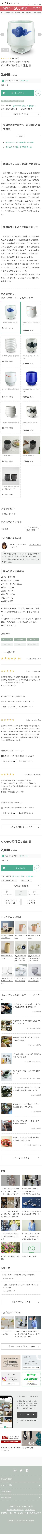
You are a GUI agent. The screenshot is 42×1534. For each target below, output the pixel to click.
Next (40, 34)
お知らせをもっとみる (21, 1302)
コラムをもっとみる (21, 1158)
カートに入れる (17, 93)
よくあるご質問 (7, 1485)
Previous (2, 34)
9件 (17, 58)
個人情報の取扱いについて (15, 1510)
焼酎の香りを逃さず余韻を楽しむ (19, 147)
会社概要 (21, 1513)
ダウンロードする (27, 1415)
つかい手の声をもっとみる (21, 827)
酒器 (23, 12)
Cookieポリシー (30, 1510)
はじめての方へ (7, 1479)
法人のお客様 (6, 1491)
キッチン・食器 (16, 12)
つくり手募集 (6, 1498)
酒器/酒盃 (28, 12)
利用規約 (12, 1506)
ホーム (2, 12)
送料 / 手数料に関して (9, 109)
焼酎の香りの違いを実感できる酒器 (19, 142)
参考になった (9, 707)
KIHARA (8, 12)
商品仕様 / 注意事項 (21, 114)
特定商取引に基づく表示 (9, 1513)
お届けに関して (26, 109)
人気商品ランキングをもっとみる (21, 1346)
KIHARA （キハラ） (9, 514)
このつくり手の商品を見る (31, 528)
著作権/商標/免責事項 (34, 1513)
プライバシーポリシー (23, 1506)
